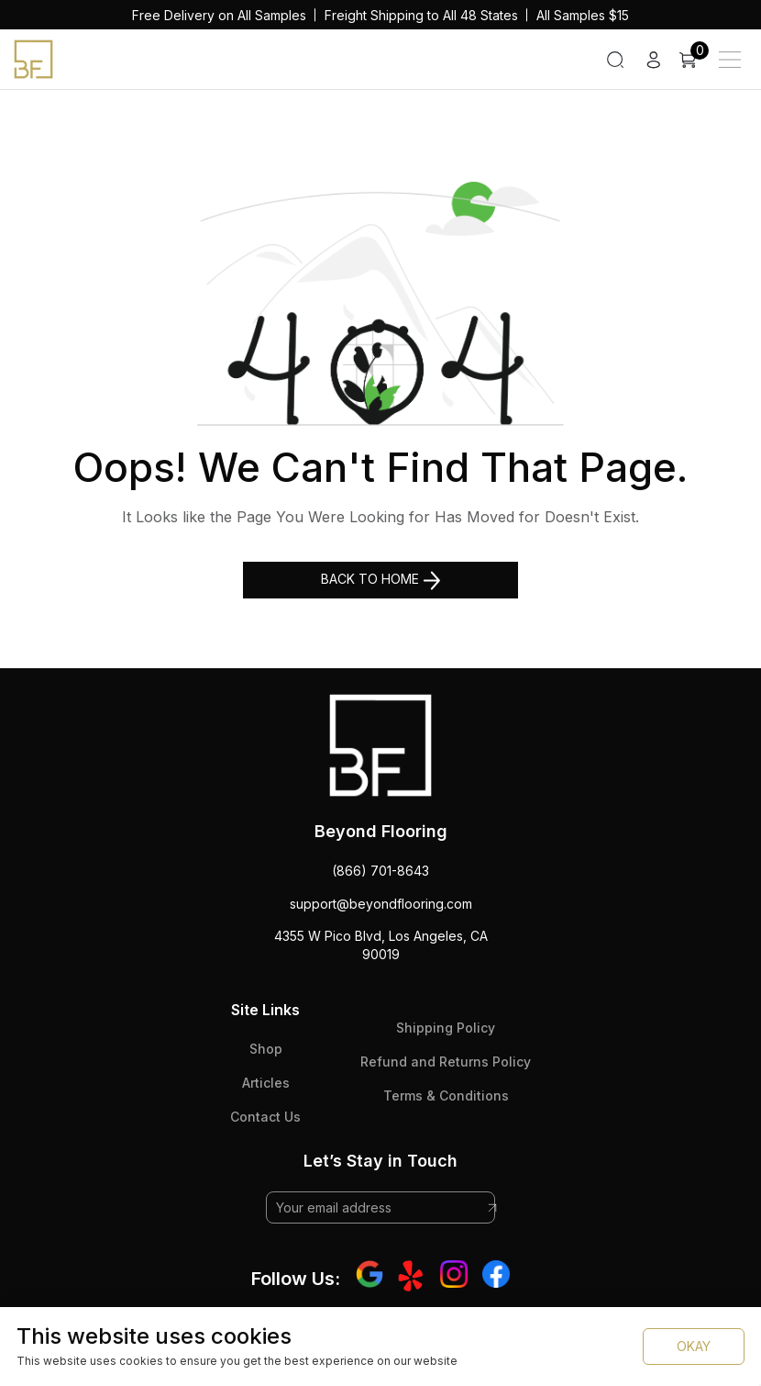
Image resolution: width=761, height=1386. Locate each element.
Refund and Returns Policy (445, 1061)
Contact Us (265, 1116)
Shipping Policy (445, 1027)
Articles (266, 1082)
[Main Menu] (729, 59)
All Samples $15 (582, 15)
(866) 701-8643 (380, 870)
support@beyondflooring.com (381, 903)
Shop (265, 1048)
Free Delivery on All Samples (219, 15)
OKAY (694, 1346)
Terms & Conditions (446, 1095)
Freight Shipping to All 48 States (421, 15)
